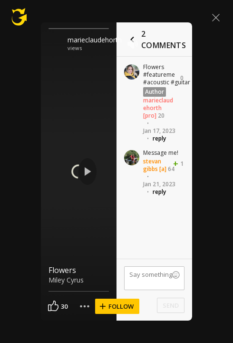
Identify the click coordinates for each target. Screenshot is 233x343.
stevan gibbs (152, 165)
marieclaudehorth (95, 39)
